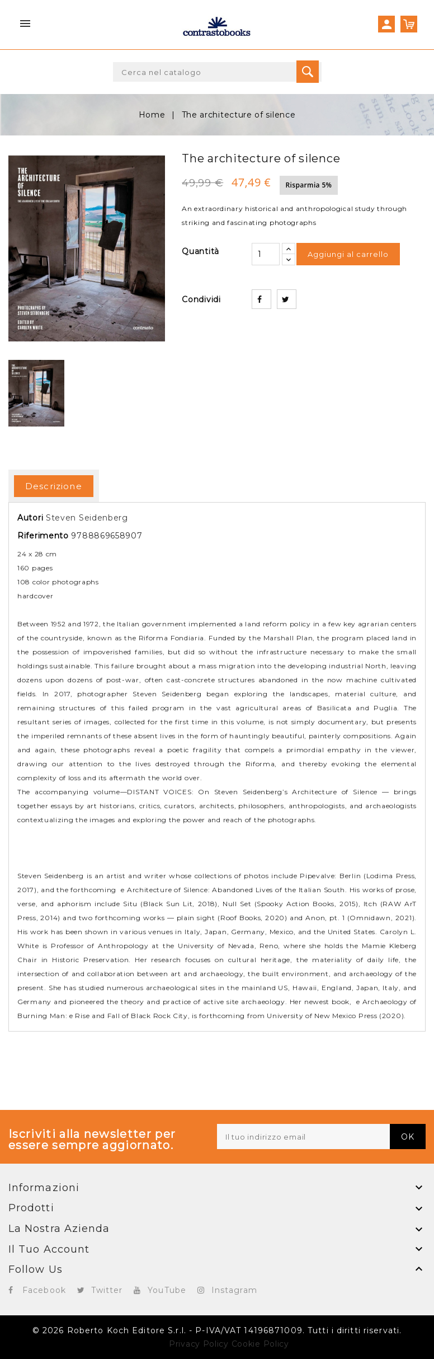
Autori (30, 518)
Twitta (286, 299)
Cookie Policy (260, 1344)
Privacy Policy (199, 1344)
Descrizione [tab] (53, 486)
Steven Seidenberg (87, 518)
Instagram (234, 1290)
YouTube (167, 1290)
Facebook (44, 1290)
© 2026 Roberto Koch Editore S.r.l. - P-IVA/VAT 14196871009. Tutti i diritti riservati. (217, 1330)
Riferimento (43, 536)
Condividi (261, 299)
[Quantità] (266, 254)
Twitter (107, 1290)
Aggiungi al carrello (348, 254)
